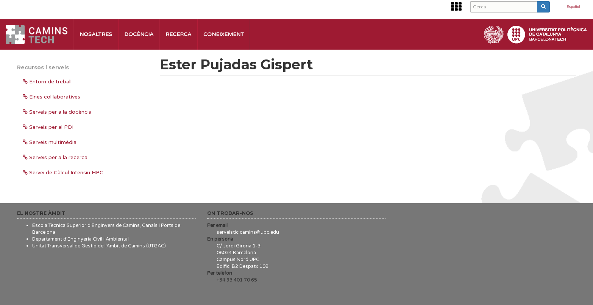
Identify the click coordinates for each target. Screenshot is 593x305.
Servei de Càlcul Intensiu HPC (63, 172)
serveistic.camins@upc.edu (248, 232)
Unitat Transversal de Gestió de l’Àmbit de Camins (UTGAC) (99, 246)
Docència (138, 34)
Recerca (178, 34)
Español (573, 7)
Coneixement (223, 34)
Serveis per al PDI (48, 127)
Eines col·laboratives (51, 97)
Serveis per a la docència (57, 112)
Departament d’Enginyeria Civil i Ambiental (80, 239)
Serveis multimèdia (49, 142)
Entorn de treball (47, 81)
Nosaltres (96, 34)
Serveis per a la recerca (55, 157)
